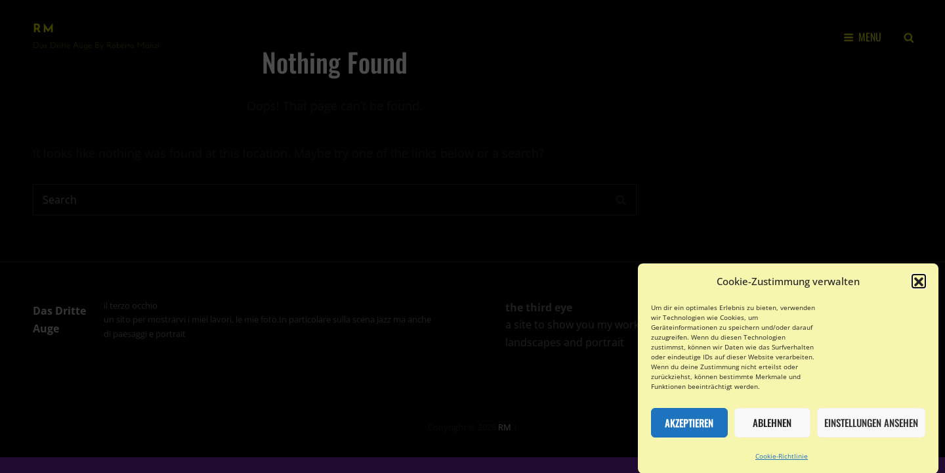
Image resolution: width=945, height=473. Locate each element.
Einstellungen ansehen (871, 427)
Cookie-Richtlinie (781, 461)
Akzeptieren (689, 427)
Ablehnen (772, 427)
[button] (918, 286)
